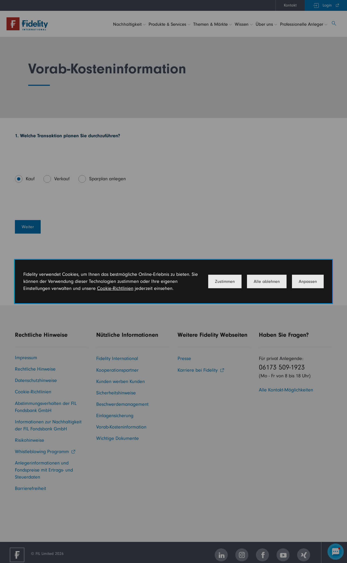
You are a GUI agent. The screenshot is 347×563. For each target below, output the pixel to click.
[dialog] (173, 281)
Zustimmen (225, 281)
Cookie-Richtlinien (115, 288)
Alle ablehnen (267, 281)
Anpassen (308, 281)
